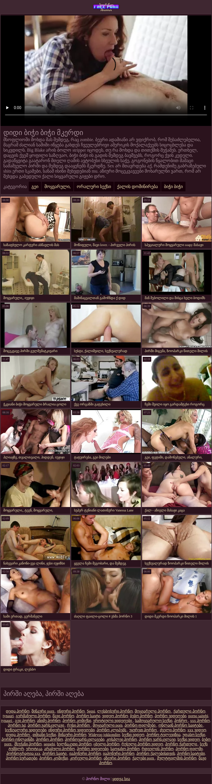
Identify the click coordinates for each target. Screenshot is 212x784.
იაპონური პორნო (85, 753)
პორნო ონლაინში (17, 739)
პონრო (181, 721)
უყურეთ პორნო (143, 730)
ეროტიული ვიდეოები (113, 721)
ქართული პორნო (189, 711)
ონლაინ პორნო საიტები (180, 725)
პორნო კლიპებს (112, 730)
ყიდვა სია (121, 779)
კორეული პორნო (86, 758)
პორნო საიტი (88, 716)
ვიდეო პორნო (115, 716)
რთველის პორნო (158, 749)
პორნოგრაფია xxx (23, 753)
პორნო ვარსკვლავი (46, 725)
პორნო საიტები (191, 753)
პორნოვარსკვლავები (84, 739)
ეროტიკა (34, 749)
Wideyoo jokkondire (104, 735)
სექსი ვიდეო (133, 735)
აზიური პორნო (117, 758)
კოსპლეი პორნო (121, 739)
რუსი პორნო (79, 725)
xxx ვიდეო (196, 730)
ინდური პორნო (71, 711)
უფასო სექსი (193, 735)
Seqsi (91, 711)
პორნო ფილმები (140, 725)
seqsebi (49, 744)
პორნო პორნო (49, 739)
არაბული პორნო (59, 749)
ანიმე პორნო (49, 721)
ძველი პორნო (173, 730)
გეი (34, 186)
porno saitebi (198, 716)
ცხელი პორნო (107, 744)
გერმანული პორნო (33, 716)
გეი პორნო (25, 721)
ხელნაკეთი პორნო (74, 744)
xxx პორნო (200, 721)
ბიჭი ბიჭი (173, 186)
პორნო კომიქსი (76, 721)
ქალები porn (143, 758)
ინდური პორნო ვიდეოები (71, 730)
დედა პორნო (18, 711)
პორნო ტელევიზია (163, 735)
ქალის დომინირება (137, 186)
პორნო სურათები (22, 758)
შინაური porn (43, 711)
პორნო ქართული (181, 744)
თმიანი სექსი (44, 735)
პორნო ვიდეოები (170, 716)
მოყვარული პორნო (153, 711)
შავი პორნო (63, 716)
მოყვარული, (57, 186)
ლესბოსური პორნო (115, 711)
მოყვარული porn (108, 725)
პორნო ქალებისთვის (155, 753)
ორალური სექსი (94, 186)
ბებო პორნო (141, 716)
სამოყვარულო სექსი (154, 721)
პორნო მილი (106, 7)
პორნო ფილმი (189, 749)
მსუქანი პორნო (28, 744)
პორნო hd (17, 725)
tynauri (8, 716)
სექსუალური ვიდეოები (25, 730)
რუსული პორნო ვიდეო (142, 744)
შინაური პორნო (72, 735)
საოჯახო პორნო (125, 749)
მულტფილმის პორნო (177, 758)
